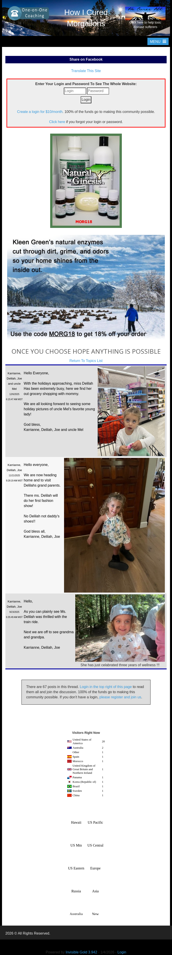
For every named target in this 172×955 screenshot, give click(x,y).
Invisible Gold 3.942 (82, 952)
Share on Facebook (86, 59)
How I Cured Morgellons (86, 18)
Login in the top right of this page (106, 687)
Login (122, 952)
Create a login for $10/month (39, 112)
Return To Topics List (86, 361)
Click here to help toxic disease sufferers (145, 18)
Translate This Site (86, 71)
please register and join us (120, 697)
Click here (57, 122)
